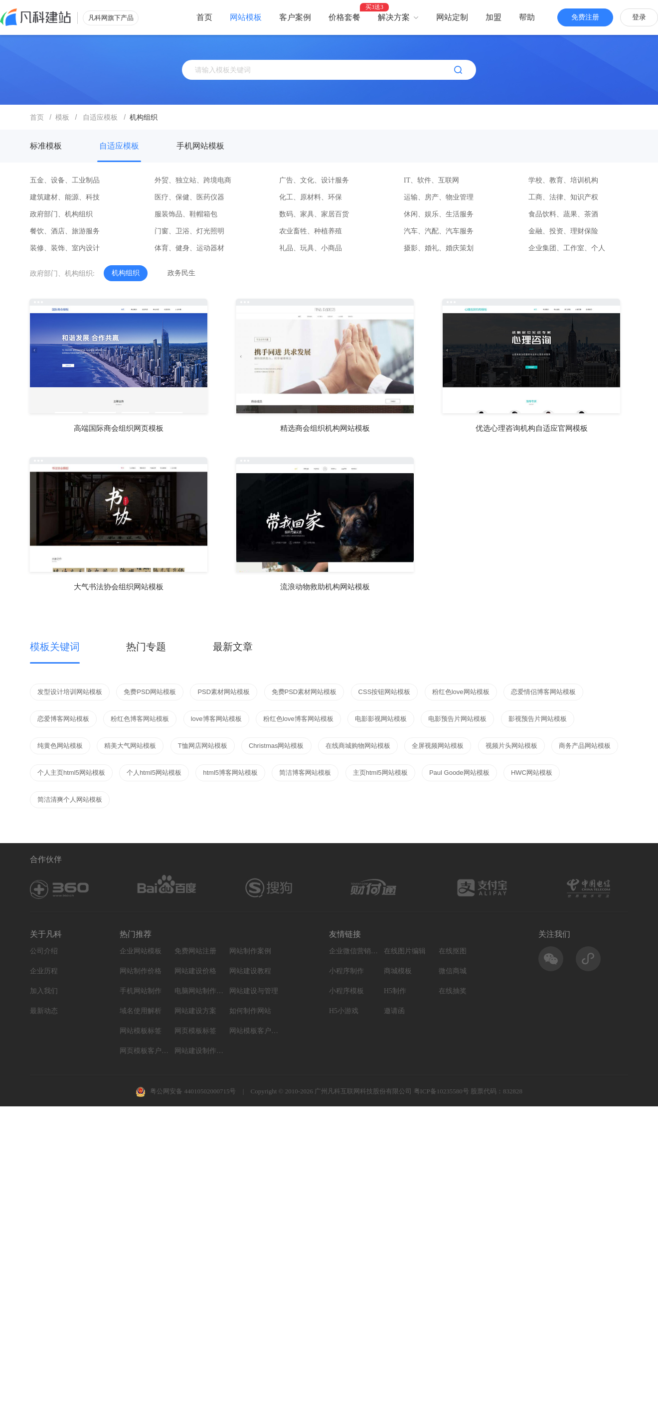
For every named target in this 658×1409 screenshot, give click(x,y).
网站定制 (452, 17)
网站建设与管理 (253, 991)
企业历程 (44, 971)
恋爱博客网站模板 (63, 718)
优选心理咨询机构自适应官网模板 (532, 428)
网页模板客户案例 (144, 1051)
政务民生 (181, 273)
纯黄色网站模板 (60, 745)
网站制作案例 (250, 951)
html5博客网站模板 (230, 772)
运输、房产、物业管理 (439, 197)
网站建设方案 (195, 1011)
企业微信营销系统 (354, 951)
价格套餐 (344, 17)
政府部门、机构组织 (61, 214)
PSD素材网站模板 (223, 692)
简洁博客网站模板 (305, 772)
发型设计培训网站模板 (69, 692)
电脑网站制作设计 (199, 991)
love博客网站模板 (216, 718)
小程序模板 (346, 991)
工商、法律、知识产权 (563, 197)
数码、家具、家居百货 (314, 214)
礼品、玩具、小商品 (310, 248)
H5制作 (395, 991)
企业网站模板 (141, 951)
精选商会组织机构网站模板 (325, 428)
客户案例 (295, 17)
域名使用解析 (141, 1011)
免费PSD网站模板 (150, 692)
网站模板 (246, 17)
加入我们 (44, 991)
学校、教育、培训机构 (563, 180)
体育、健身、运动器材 (189, 248)
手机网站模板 (200, 146)
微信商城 (453, 971)
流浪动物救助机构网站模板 (325, 586)
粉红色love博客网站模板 (298, 718)
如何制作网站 (250, 1011)
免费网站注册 (195, 951)
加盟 (493, 17)
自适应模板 (119, 146)
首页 (204, 17)
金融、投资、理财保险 (563, 231)
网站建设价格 (195, 971)
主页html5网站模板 (380, 772)
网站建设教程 (250, 971)
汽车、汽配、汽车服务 (439, 231)
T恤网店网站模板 (202, 745)
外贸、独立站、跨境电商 (193, 180)
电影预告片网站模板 (457, 718)
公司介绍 (44, 951)
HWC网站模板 (531, 772)
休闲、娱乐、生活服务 (439, 214)
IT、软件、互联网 (431, 180)
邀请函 (394, 1011)
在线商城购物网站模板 (358, 745)
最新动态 (44, 1011)
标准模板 (46, 146)
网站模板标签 (141, 1031)
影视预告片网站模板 (537, 718)
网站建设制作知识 (199, 1051)
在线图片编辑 (405, 951)
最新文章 (233, 646)
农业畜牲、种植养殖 (310, 231)
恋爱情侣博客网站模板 (543, 692)
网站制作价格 (141, 971)
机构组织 (126, 273)
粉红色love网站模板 (461, 692)
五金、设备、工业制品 (65, 180)
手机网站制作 (141, 991)
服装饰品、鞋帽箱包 (186, 214)
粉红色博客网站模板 (140, 718)
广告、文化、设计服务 (314, 180)
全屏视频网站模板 (438, 745)
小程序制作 (346, 971)
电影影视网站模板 (381, 718)
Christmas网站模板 (276, 745)
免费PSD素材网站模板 (304, 692)
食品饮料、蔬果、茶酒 (563, 214)
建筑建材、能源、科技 (65, 197)
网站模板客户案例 (254, 1031)
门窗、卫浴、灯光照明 (189, 231)
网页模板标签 (195, 1031)
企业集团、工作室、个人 (566, 248)
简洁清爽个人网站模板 (69, 799)
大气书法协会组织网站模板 (119, 586)
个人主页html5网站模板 (71, 772)
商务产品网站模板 (585, 745)
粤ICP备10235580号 (441, 1091)
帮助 (527, 17)
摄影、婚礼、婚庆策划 (439, 248)
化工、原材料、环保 (310, 197)
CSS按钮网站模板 (384, 692)
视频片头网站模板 (511, 745)
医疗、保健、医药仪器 (189, 197)
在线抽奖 (453, 991)
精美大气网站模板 (130, 745)
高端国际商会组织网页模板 (119, 428)
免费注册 (585, 17)
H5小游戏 (343, 1011)
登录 (639, 17)
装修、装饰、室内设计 (65, 248)
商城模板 (398, 971)
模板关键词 (55, 646)
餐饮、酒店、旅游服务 (65, 231)
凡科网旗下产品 (111, 17)
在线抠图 (453, 951)
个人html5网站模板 (154, 772)
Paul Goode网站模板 (459, 772)
